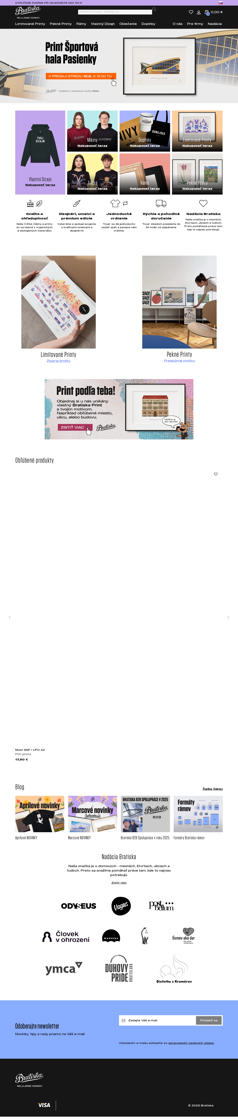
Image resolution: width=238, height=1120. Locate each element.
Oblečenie (128, 27)
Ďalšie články (213, 792)
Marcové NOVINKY (79, 841)
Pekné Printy (61, 27)
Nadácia (215, 27)
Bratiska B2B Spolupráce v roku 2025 (145, 841)
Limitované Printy (30, 27)
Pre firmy (195, 27)
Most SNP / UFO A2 (30, 753)
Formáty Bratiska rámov (189, 841)
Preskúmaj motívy (179, 364)
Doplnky (148, 27)
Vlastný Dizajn (103, 27)
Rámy (81, 27)
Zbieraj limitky (58, 364)
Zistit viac (119, 886)
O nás (178, 27)
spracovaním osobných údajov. (191, 1046)
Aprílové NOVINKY (26, 841)
